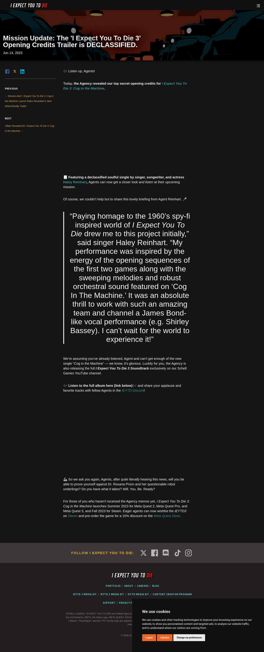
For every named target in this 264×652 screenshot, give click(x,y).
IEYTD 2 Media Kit (112, 594)
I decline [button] (164, 637)
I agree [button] (149, 637)
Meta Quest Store (167, 516)
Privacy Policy (129, 603)
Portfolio (113, 586)
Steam (73, 516)
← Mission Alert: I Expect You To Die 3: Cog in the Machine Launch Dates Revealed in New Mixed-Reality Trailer (29, 101)
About (129, 586)
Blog (155, 586)
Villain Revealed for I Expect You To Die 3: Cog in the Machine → (29, 128)
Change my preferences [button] (189, 637)
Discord (133, 390)
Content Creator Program (172, 594)
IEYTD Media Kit (138, 594)
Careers (143, 586)
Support (109, 603)
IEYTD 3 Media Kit (85, 594)
